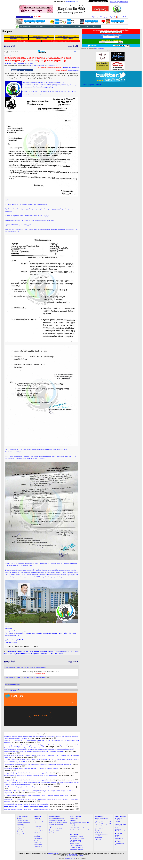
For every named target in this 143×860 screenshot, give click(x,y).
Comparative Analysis (75, 840)
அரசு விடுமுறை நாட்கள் (101, 828)
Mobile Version (119, 820)
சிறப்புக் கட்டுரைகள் (39, 830)
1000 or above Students (76, 845)
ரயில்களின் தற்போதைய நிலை (78, 827)
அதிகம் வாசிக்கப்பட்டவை (23, 822)
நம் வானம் (78, 26)
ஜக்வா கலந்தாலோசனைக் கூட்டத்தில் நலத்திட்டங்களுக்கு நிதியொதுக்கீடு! (27, 809)
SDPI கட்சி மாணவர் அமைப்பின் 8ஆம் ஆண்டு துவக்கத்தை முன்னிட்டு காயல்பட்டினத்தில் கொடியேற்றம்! (36, 795)
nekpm (25, 651)
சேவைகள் (86, 26)
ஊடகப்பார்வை (38, 838)
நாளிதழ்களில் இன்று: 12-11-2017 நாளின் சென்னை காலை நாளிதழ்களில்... (26, 806)
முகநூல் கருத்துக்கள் (61, 70)
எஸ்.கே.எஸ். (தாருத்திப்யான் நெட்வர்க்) (21, 63)
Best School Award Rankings (77, 842)
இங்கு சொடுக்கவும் (41, 673)
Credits (117, 837)
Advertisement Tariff (120, 831)
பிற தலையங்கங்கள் (39, 821)
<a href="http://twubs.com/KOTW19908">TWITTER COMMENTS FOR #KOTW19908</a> (40, 709)
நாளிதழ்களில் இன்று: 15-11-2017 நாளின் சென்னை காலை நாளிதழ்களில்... (26, 773)
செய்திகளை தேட (21, 833)
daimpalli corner (56, 653)
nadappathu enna (15, 651)
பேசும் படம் (37, 842)
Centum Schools (74, 843)
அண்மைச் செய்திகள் (22, 820)
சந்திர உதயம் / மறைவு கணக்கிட (103, 824)
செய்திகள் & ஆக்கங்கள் (26, 26)
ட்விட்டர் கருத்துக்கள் (73, 70)
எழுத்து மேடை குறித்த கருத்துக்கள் (58, 822)
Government (98, 839)
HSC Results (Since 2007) (77, 838)
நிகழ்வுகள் (62, 26)
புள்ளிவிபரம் (52, 832)
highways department (65, 651)
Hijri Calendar (98, 837)
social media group (36, 651)
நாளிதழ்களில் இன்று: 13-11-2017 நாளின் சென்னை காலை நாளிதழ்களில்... (26, 804)
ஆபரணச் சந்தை (99, 826)
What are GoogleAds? (118, 828)
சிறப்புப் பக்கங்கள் (40, 26)
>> (22, 816)
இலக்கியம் (37, 832)
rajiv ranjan (13, 653)
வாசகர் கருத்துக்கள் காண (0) (37, 65)
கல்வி (70, 26)
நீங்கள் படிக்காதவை (22, 831)
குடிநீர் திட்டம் (74, 825)
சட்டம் (36, 840)
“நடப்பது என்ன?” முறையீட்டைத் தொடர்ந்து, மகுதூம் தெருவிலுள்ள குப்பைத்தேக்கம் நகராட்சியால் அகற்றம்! (37, 764)
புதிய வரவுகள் (74, 818)
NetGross (81, 855)
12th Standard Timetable (76, 847)
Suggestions (118, 835)
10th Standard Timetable (76, 849)
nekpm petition (50, 651)
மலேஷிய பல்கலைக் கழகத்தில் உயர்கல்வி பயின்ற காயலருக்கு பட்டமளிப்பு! (28, 787)
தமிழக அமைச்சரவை (100, 832)
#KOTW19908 (41, 52)
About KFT (118, 841)
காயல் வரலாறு (38, 844)
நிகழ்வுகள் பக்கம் (99, 830)
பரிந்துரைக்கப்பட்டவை (23, 827)
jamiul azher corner (42, 653)
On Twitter (117, 821)
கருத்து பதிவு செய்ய (52, 65)
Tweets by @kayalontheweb (92, 84)
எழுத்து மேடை (38, 828)
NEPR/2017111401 (26, 653)
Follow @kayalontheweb (119, 2)
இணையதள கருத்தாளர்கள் (56, 830)
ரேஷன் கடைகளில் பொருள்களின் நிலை (80, 829)
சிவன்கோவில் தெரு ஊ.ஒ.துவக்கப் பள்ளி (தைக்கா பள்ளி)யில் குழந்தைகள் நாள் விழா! (30, 775)
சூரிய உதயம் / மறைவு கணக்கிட (103, 821)
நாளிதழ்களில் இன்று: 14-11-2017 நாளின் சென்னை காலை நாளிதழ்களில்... (26, 780)
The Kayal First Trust (53, 853)
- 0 (71, 67)
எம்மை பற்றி (96, 26)
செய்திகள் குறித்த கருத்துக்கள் (56, 818)
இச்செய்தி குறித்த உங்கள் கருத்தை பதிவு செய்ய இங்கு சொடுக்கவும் (25, 667)
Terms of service (73, 854)
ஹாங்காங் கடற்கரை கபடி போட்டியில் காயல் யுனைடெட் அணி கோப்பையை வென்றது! (31, 768)
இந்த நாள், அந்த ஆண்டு (23, 829)
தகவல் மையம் (52, 26)
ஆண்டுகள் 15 (38, 846)
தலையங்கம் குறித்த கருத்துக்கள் (57, 820)
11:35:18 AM (37, 17)
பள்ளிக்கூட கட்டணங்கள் (76, 836)
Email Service (118, 818)
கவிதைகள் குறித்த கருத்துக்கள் (56, 828)
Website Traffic (119, 826)
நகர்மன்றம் (73, 820)
